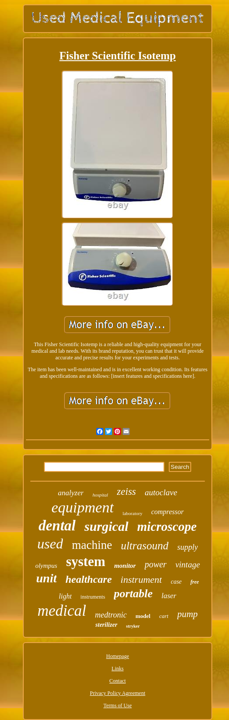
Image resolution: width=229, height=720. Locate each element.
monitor (125, 565)
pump (187, 614)
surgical (106, 526)
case (176, 581)
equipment (82, 507)
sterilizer (106, 624)
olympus (46, 565)
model (142, 616)
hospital (100, 494)
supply (187, 547)
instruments (92, 597)
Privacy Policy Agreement (117, 693)
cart (163, 616)
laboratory (132, 513)
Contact (117, 681)
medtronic (111, 614)
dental (57, 526)
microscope (166, 526)
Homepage (117, 656)
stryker (133, 626)
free (194, 582)
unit (46, 578)
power (156, 564)
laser (168, 596)
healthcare (88, 579)
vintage (187, 564)
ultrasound (144, 546)
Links (118, 668)
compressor (167, 511)
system (85, 561)
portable (133, 593)
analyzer (71, 493)
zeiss (126, 491)
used (50, 544)
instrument (141, 579)
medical (61, 610)
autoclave (161, 492)
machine (92, 545)
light (65, 596)
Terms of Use (117, 705)
